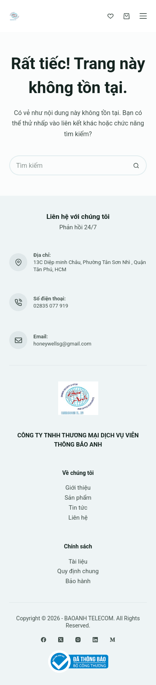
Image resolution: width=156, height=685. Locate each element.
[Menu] (143, 16)
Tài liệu (78, 561)
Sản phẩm (78, 497)
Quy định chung (78, 571)
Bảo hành (78, 581)
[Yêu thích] (110, 16)
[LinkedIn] (95, 639)
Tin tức (78, 507)
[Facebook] (43, 639)
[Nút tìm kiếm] (137, 165)
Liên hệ (78, 517)
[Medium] (112, 639)
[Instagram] (78, 639)
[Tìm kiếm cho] (67, 165)
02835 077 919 (50, 306)
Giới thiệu (78, 487)
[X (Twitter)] (60, 639)
